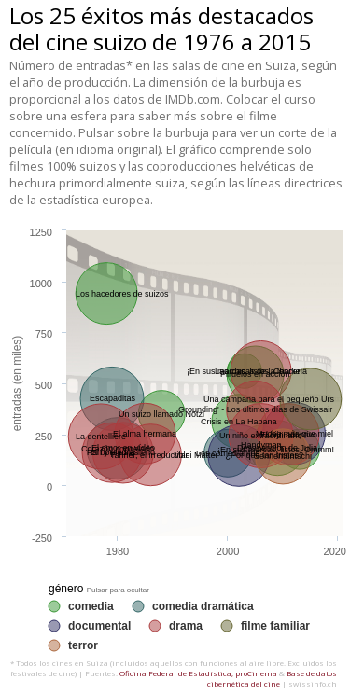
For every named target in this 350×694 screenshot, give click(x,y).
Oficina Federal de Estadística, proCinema (198, 673)
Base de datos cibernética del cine (272, 678)
